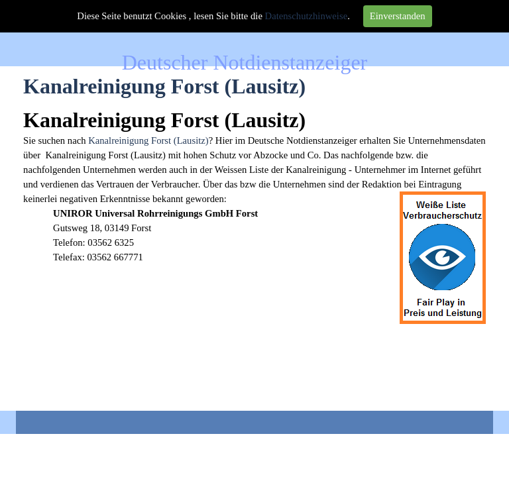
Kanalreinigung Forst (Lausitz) (148, 140)
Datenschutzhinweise (306, 16)
